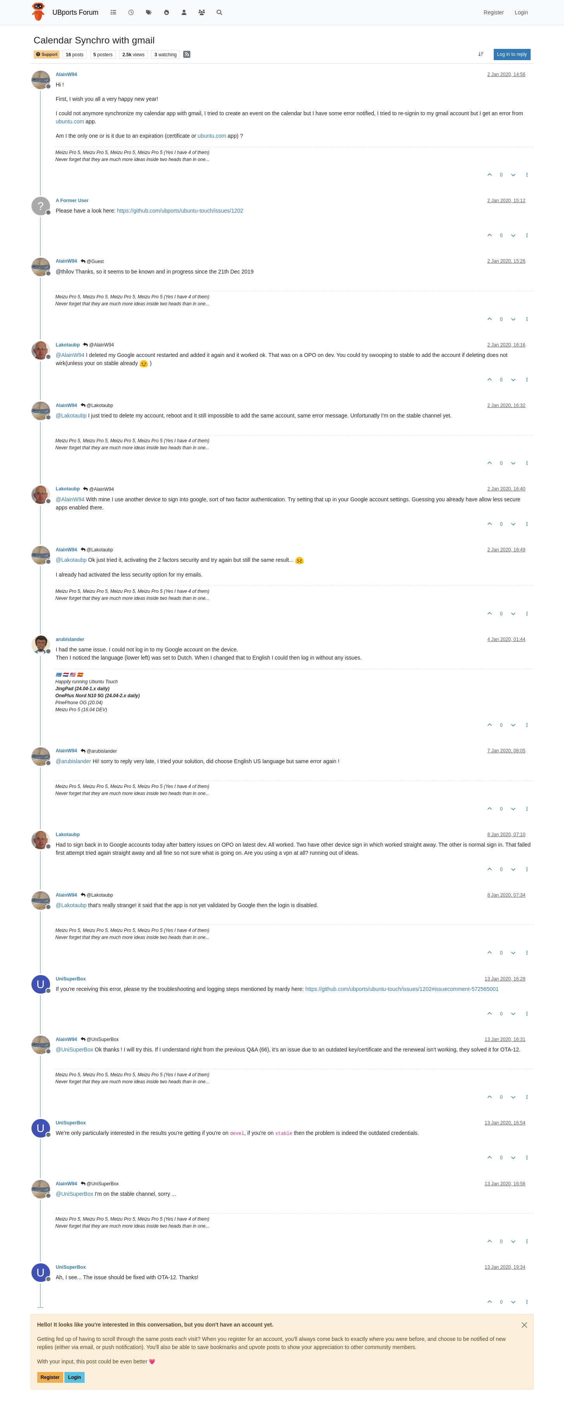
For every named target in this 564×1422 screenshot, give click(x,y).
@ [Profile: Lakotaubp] (71, 415)
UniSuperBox (71, 979)
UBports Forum (75, 12)
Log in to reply (512, 54)
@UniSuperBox (100, 1039)
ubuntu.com (70, 121)
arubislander (70, 639)
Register (50, 1377)
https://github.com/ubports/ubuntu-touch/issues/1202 (180, 211)
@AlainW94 (98, 345)
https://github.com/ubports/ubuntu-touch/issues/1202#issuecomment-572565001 (402, 989)
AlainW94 (66, 74)
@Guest (92, 261)
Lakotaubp (68, 345)
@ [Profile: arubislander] (73, 761)
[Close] (524, 1325)
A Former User (72, 200)
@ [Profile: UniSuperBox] (75, 1049)
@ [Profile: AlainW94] (70, 355)
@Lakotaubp (97, 405)
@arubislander (99, 751)
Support (46, 54)
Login (74, 1377)
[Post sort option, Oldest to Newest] (480, 54)
